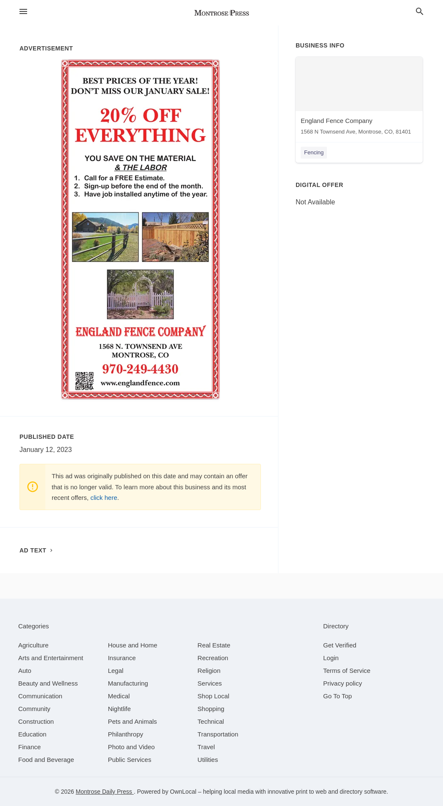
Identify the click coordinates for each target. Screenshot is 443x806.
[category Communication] (40, 696)
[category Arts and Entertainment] (50, 657)
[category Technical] (210, 721)
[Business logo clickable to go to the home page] (221, 12)
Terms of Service (347, 670)
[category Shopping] (210, 708)
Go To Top (337, 696)
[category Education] (32, 734)
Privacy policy (342, 683)
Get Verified (339, 645)
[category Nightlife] (119, 708)
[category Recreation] (212, 657)
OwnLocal (183, 791)
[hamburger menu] (23, 11)
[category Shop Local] (213, 696)
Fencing (314, 152)
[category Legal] (116, 670)
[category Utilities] (207, 759)
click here (103, 497)
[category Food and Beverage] (46, 759)
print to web (311, 791)
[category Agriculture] (33, 645)
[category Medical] (119, 696)
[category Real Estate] (213, 645)
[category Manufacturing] (128, 683)
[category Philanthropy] (125, 734)
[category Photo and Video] (131, 746)
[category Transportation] (217, 734)
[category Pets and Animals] (132, 721)
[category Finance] (29, 746)
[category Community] (34, 708)
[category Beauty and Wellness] (48, 683)
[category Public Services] (130, 759)
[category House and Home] (133, 645)
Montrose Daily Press (105, 791)
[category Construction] (36, 721)
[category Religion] (208, 670)
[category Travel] (206, 746)
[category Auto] (24, 670)
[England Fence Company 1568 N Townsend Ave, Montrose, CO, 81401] (359, 97)
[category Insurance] (122, 657)
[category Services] (209, 683)
